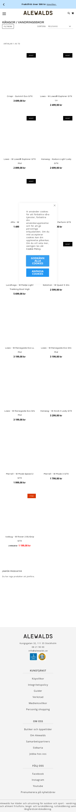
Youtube (38, 786)
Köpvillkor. (51, 4)
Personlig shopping (38, 709)
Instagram (38, 779)
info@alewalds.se (38, 650)
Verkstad (38, 697)
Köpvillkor (38, 678)
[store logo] (38, 13)
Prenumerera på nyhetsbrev (38, 792)
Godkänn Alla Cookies (38, 260)
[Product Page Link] (20, 73)
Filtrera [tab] (8, 26)
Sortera (41, 26)
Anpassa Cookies (37, 272)
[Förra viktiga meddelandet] (4, 4)
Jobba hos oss (38, 753)
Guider (38, 690)
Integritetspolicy (38, 684)
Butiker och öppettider (38, 729)
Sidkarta (38, 747)
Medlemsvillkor (38, 703)
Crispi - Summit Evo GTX (20, 96)
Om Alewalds (38, 735)
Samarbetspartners (38, 741)
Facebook (38, 773)
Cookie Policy (33, 249)
